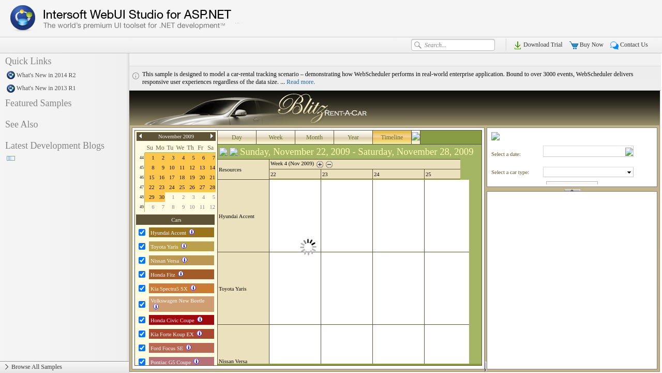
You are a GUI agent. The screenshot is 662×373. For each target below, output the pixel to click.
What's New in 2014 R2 (64, 75)
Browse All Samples (64, 367)
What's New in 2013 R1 (64, 88)
